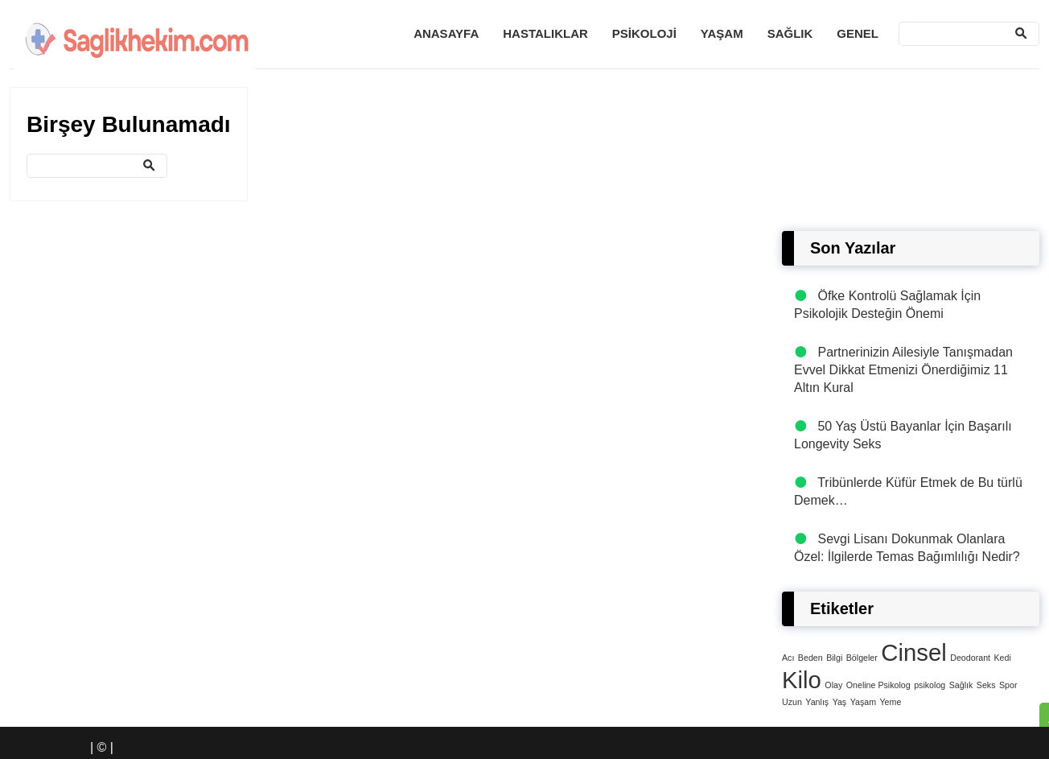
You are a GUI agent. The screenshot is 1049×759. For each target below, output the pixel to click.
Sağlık (790, 33)
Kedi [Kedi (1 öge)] (1001, 657)
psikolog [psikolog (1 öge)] (929, 685)
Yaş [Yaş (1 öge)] (840, 702)
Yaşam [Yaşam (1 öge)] (863, 702)
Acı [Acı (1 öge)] (788, 657)
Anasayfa (446, 33)
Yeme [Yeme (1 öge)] (890, 702)
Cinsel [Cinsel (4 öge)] (914, 652)
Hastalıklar (545, 33)
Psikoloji (644, 33)
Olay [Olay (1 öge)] (833, 685)
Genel (857, 33)
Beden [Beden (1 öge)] (810, 657)
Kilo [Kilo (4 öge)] (801, 679)
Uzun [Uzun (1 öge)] (792, 702)
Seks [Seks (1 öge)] (986, 685)
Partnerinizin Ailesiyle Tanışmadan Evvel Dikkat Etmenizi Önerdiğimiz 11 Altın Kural (903, 369)
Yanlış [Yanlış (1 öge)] (817, 702)
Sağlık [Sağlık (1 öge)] (961, 685)
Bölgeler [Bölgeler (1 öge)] (862, 657)
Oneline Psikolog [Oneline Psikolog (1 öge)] (878, 685)
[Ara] (969, 34)
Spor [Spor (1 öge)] (1008, 685)
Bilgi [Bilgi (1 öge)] (834, 657)
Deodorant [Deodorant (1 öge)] (970, 657)
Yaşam (722, 33)
